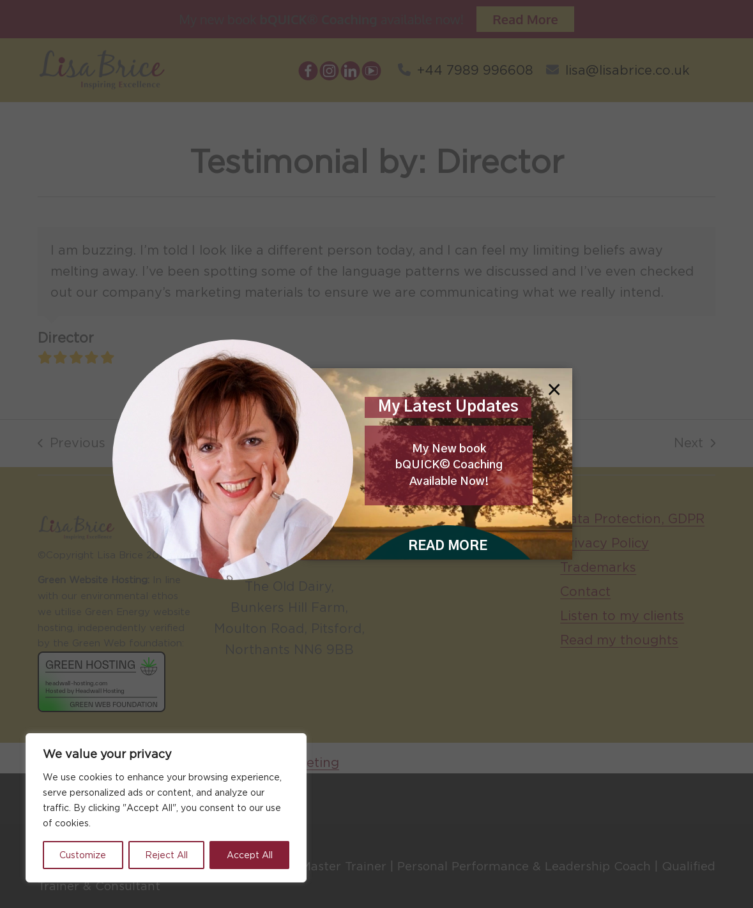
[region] (166, 807)
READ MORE (447, 546)
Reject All (166, 855)
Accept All (250, 855)
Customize (82, 855)
